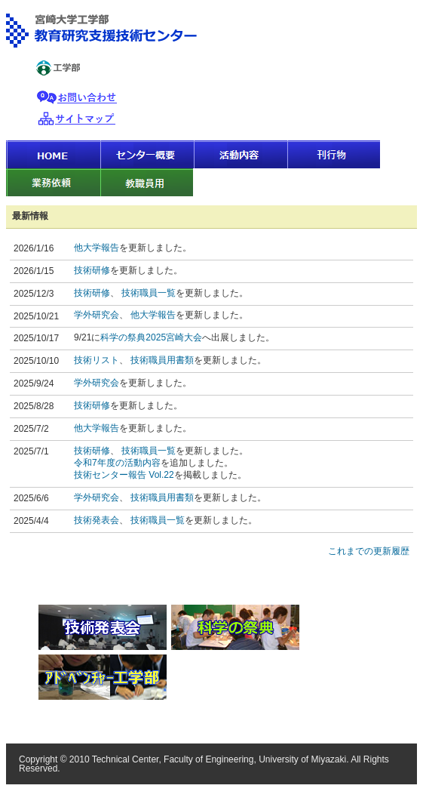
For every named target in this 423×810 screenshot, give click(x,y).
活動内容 (240, 154)
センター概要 (146, 154)
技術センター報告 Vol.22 (124, 475)
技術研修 (92, 270)
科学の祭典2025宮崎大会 (151, 337)
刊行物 (333, 154)
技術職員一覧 (148, 293)
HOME (53, 154)
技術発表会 (96, 520)
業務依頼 (53, 182)
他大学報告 (96, 247)
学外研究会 (96, 315)
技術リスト (96, 360)
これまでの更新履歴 (368, 551)
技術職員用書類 (162, 360)
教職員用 (146, 182)
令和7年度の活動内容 (117, 462)
